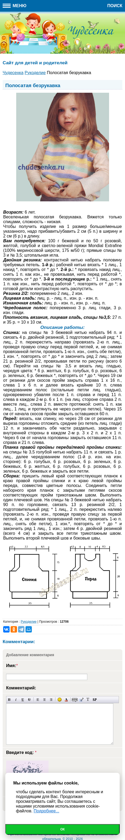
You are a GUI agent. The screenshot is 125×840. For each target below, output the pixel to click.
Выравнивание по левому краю (38, 699)
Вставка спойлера (95, 699)
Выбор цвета (66, 699)
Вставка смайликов (60, 699)
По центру (44, 699)
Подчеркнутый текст (23, 699)
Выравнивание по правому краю (51, 699)
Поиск (114, 5)
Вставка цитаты (81, 699)
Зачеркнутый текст (29, 699)
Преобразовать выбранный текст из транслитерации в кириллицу (88, 699)
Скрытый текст (75, 699)
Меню (15, 5)
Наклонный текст (16, 699)
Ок (62, 829)
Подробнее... (46, 811)
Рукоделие (28, 621)
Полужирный (9, 699)
